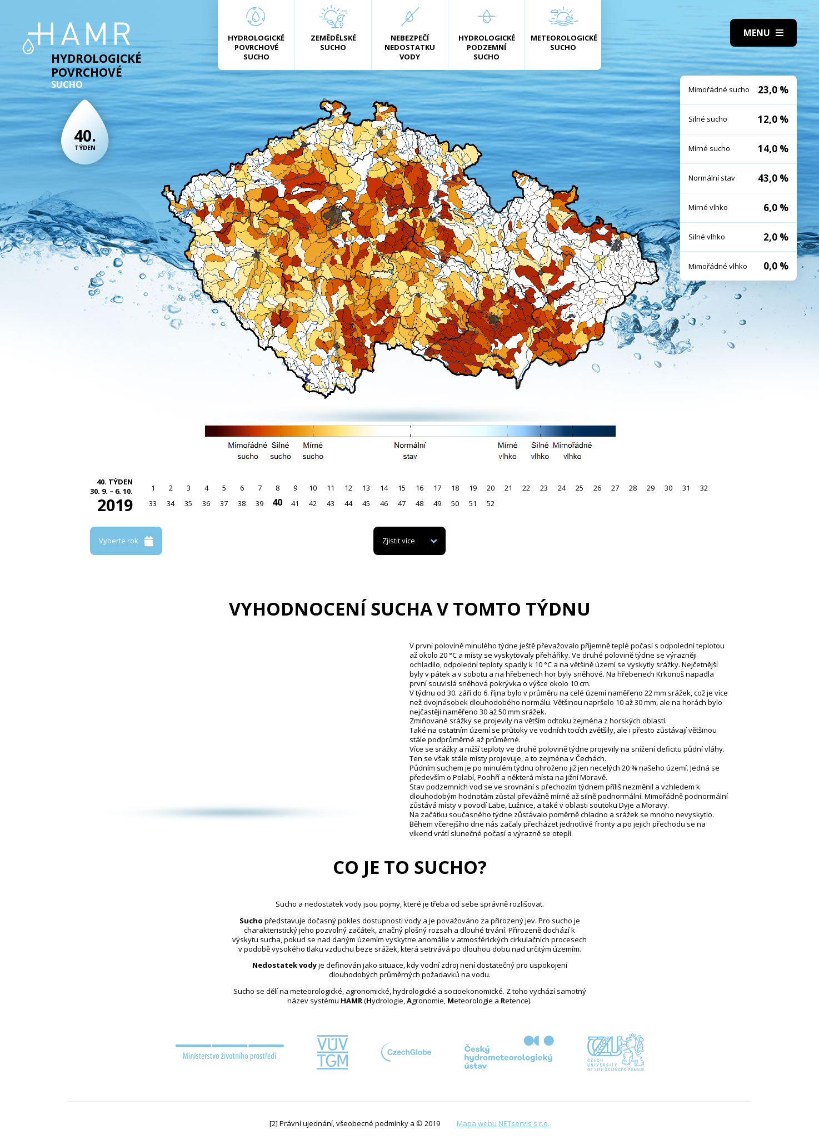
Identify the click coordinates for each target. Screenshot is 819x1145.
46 (384, 503)
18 (455, 488)
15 (402, 488)
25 (579, 488)
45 (366, 503)
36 (206, 503)
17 (437, 488)
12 (348, 488)
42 (313, 503)
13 (366, 488)
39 (259, 503)
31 (686, 488)
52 (491, 503)
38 (242, 503)
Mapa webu (477, 1123)
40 (277, 502)
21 (508, 488)
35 (188, 503)
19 (473, 488)
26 (597, 488)
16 (419, 488)
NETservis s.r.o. (524, 1123)
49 (437, 503)
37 (224, 503)
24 (562, 488)
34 (170, 503)
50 (455, 503)
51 (473, 503)
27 (615, 488)
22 (526, 488)
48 (419, 503)
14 (384, 488)
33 (153, 503)
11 (330, 488)
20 (491, 488)
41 (295, 503)
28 (633, 488)
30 (668, 488)
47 (402, 503)
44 (348, 503)
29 (651, 488)
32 (704, 488)
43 (330, 503)
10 (313, 488)
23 (544, 488)
